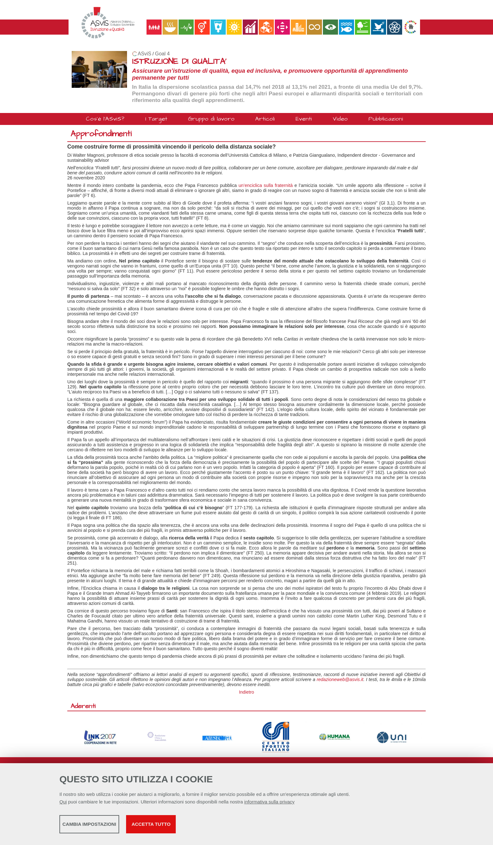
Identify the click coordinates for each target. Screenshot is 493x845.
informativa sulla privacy (269, 804)
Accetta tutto (222, 826)
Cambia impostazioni (109, 826)
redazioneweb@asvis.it (340, 679)
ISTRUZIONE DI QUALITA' (179, 61)
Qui (63, 804)
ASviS (144, 53)
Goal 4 (162, 53)
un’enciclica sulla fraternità (266, 185)
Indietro (246, 692)
